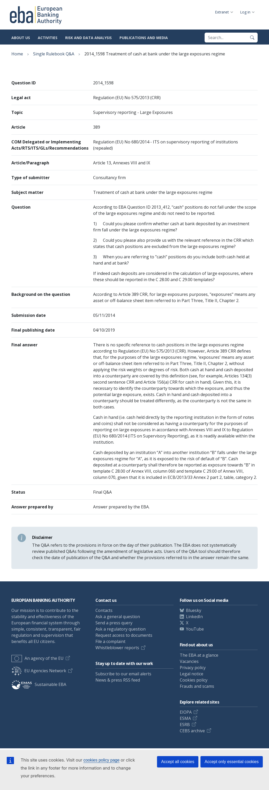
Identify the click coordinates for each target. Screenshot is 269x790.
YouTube (195, 629)
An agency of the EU (37, 658)
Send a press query (113, 623)
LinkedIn (194, 616)
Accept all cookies (177, 761)
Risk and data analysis (88, 37)
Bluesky (193, 610)
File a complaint (110, 641)
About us (20, 37)
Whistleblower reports (117, 647)
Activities (47, 37)
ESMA (185, 718)
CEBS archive (192, 731)
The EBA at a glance (199, 655)
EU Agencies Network (38, 671)
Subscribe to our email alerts (123, 674)
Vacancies (189, 661)
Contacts (104, 610)
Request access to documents (123, 635)
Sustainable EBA (38, 684)
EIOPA (186, 712)
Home (17, 54)
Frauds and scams (197, 686)
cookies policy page (101, 760)
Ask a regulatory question (120, 629)
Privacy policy (193, 667)
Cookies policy (193, 680)
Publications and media (143, 37)
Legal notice (191, 674)
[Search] (252, 37)
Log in (245, 12)
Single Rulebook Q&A (53, 54)
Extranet (222, 12)
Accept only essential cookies (232, 761)
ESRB (185, 724)
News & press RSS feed (117, 680)
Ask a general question (117, 616)
